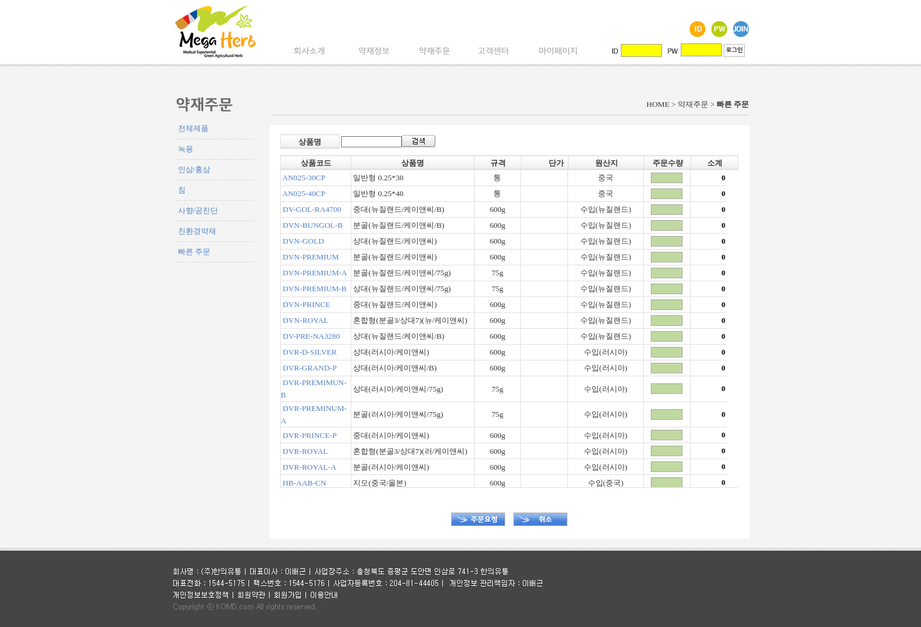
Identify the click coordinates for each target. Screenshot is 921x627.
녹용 (185, 148)
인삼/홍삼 (194, 169)
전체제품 (193, 128)
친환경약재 (197, 231)
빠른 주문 (194, 251)
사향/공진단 (198, 210)
